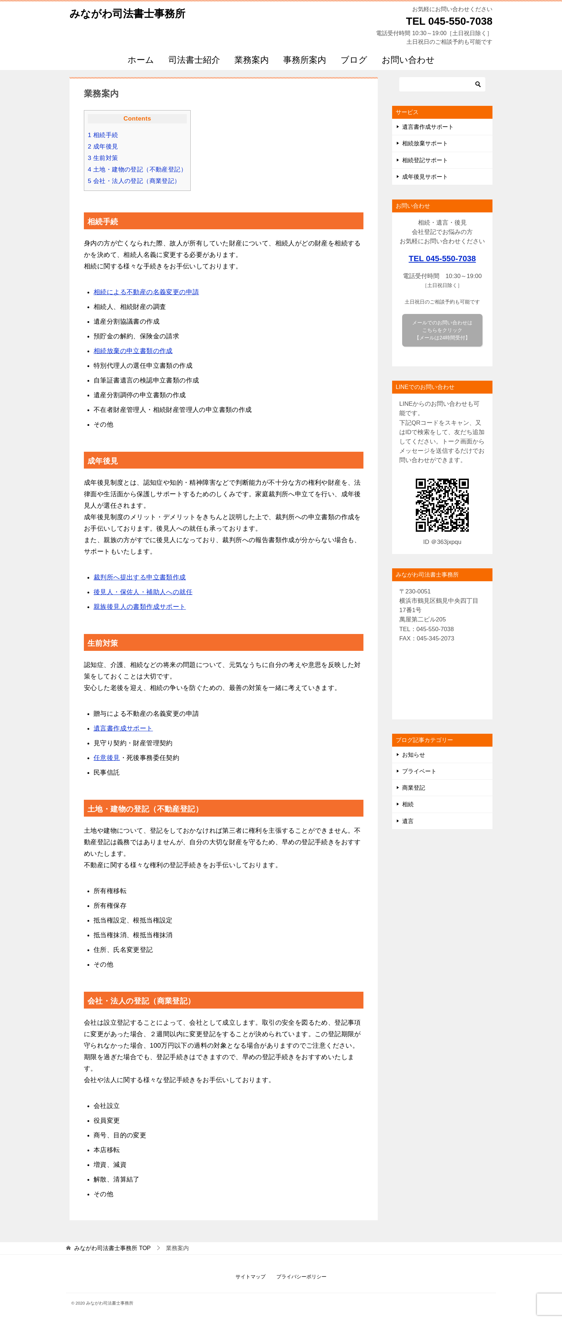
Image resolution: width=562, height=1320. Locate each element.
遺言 (408, 821)
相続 (408, 804)
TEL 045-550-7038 (442, 258)
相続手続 (103, 135)
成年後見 (103, 146)
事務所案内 (304, 60)
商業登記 (413, 788)
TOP (112, 1248)
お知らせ (413, 755)
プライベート (419, 771)
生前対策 (103, 158)
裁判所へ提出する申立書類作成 (140, 577)
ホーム (141, 60)
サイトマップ (250, 1276)
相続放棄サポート (425, 143)
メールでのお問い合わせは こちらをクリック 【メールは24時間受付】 (442, 330)
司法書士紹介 (194, 60)
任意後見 (107, 757)
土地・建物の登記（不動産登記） (137, 169)
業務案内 (251, 60)
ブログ (353, 60)
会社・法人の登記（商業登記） (134, 181)
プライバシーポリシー (301, 1276)
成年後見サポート (425, 177)
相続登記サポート (425, 160)
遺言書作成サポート (123, 728)
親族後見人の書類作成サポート (140, 606)
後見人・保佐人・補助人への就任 (143, 592)
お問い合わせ (408, 60)
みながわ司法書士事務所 (129, 12)
